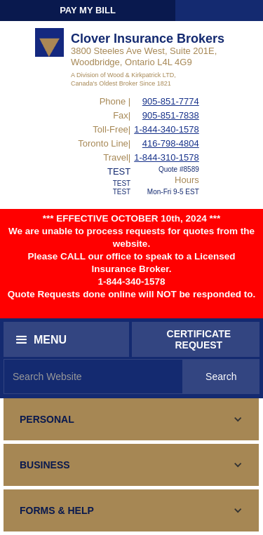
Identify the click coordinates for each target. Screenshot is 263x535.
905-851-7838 (170, 115)
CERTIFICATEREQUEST (199, 339)
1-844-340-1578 (166, 129)
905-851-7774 (170, 101)
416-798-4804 (170, 143)
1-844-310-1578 (166, 157)
